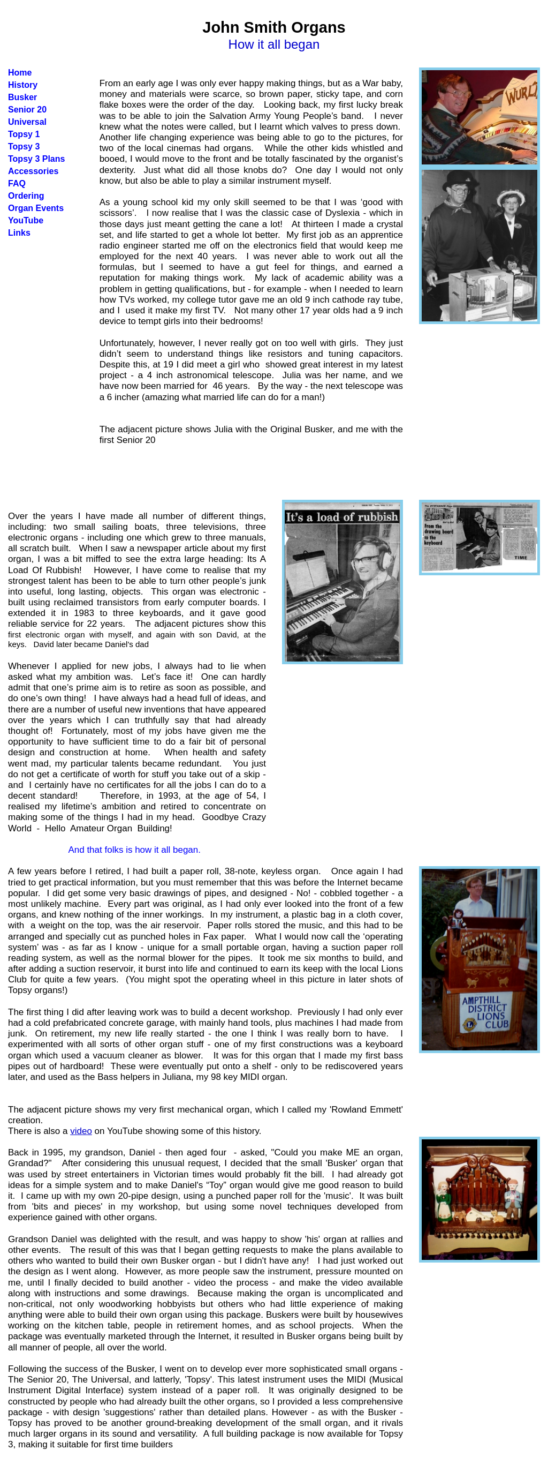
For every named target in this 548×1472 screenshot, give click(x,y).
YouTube (25, 220)
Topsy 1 (24, 134)
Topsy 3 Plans (36, 158)
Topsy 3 (24, 146)
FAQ (17, 183)
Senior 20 (27, 109)
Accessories (33, 171)
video (81, 1131)
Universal (27, 121)
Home (20, 72)
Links (19, 232)
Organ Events (36, 208)
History (22, 84)
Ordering (26, 195)
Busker (22, 97)
